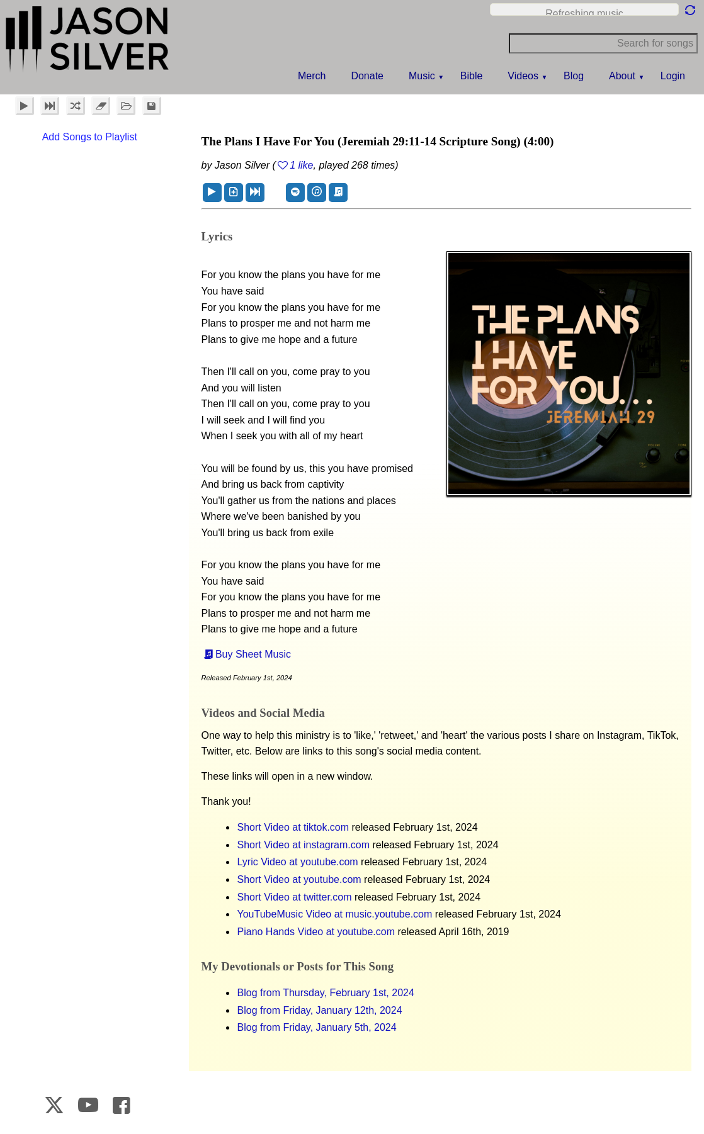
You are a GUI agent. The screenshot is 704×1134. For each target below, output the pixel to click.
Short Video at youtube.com (299, 879)
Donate (367, 75)
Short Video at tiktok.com (293, 827)
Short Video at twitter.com (294, 897)
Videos (523, 75)
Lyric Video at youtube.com (297, 861)
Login (673, 75)
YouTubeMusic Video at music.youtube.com (335, 914)
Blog (574, 75)
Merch (312, 75)
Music (422, 75)
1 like (301, 165)
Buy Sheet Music (253, 654)
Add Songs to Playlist (89, 137)
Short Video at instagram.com (303, 844)
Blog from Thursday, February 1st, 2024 (325, 992)
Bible (471, 75)
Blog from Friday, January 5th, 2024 (317, 1027)
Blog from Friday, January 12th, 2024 (319, 1010)
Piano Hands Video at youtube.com (316, 931)
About (622, 75)
